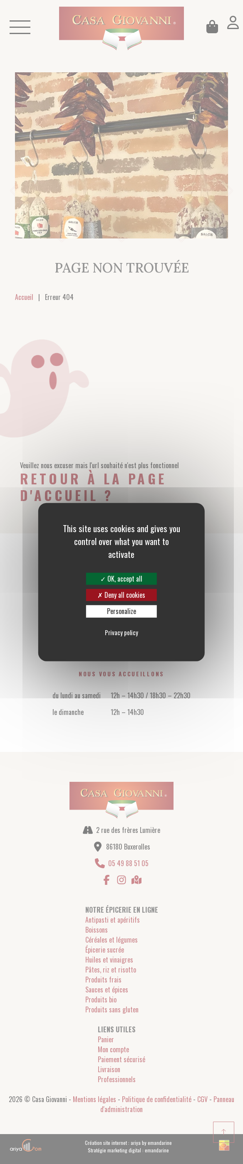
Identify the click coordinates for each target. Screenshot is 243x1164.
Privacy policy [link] (121, 631)
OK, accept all (121, 579)
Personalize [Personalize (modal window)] (121, 611)
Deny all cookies (121, 595)
